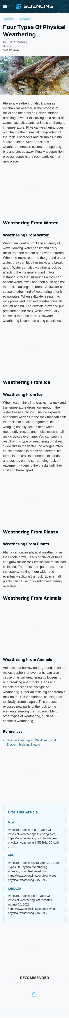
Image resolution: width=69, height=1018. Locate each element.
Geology (25, 19)
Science (8, 19)
